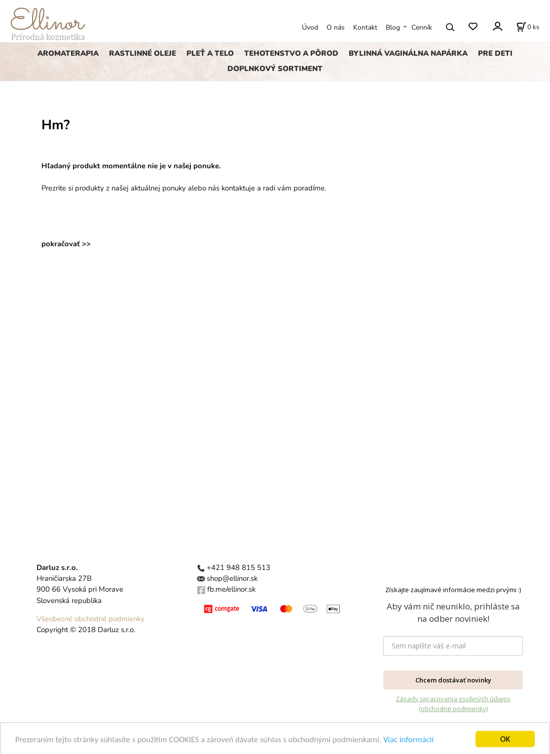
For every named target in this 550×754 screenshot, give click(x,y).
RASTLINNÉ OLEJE (142, 53)
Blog (393, 27)
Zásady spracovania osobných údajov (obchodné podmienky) (453, 703)
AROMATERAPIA (68, 53)
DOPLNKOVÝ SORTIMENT (275, 69)
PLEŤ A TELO (210, 53)
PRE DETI (495, 53)
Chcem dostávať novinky (453, 680)
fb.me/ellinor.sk (231, 589)
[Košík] (527, 27)
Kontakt (365, 27)
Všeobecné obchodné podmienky (91, 619)
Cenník (421, 27)
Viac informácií (408, 745)
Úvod (310, 27)
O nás (336, 27)
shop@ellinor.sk (232, 578)
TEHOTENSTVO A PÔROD (291, 53)
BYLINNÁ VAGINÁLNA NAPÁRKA (408, 53)
